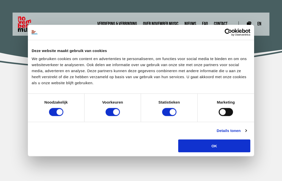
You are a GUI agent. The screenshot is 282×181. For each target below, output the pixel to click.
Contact (220, 24)
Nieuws (190, 24)
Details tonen (229, 130)
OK (214, 146)
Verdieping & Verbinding (117, 24)
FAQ (205, 24)
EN (259, 24)
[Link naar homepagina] (28, 24)
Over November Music (160, 24)
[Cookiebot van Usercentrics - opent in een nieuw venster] (228, 32)
